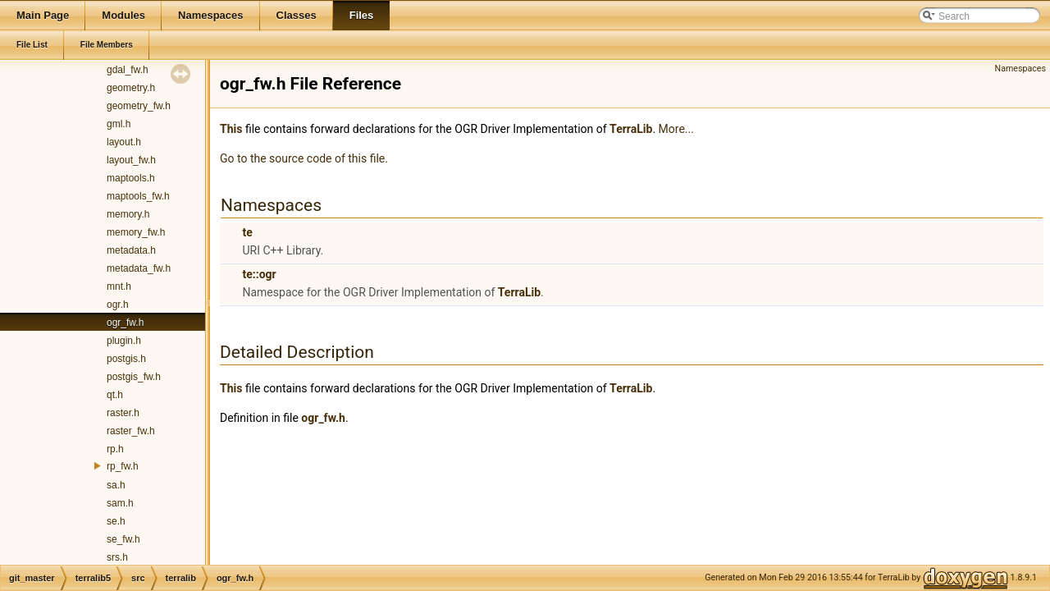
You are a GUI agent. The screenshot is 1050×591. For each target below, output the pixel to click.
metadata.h (131, 250)
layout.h (124, 142)
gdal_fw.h (127, 70)
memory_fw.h (136, 232)
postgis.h (126, 358)
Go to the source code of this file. (304, 158)
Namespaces (1020, 68)
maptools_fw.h (138, 196)
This (231, 128)
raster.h (123, 413)
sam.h (120, 503)
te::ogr (259, 274)
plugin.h (124, 340)
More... (676, 128)
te (247, 232)
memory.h (128, 214)
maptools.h (131, 178)
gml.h (118, 124)
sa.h (116, 485)
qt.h (115, 395)
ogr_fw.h (125, 322)
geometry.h (131, 88)
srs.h (117, 557)
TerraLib (630, 128)
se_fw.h (123, 539)
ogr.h (118, 304)
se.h (116, 521)
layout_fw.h (131, 160)
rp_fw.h (123, 466)
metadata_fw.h (139, 268)
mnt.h (119, 286)
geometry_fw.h (139, 106)
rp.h (115, 449)
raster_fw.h (131, 431)
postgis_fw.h (134, 377)
